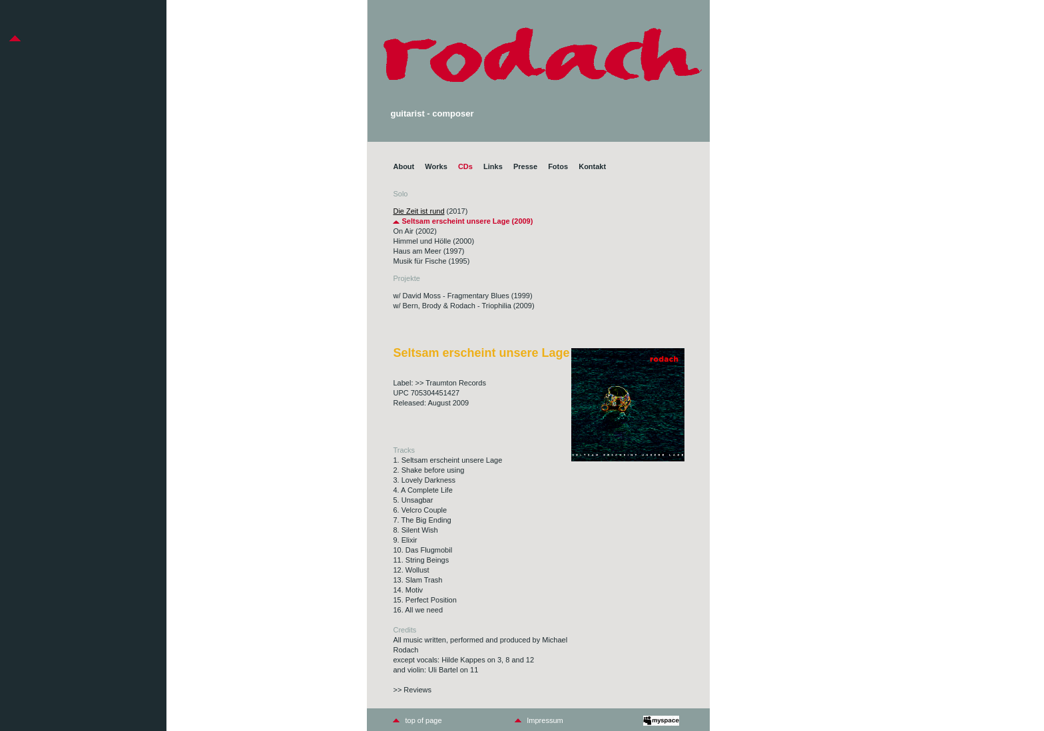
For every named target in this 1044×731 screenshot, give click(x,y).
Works (436, 166)
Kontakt (592, 166)
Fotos (558, 166)
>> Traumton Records (450, 383)
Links (493, 166)
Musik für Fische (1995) (431, 261)
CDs (465, 166)
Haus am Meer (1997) (428, 251)
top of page (423, 720)
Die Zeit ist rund (418, 211)
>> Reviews (412, 690)
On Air (403, 231)
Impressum (545, 720)
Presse (525, 166)
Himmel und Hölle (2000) (433, 241)
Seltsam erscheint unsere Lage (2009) (463, 221)
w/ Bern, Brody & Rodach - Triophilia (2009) (463, 306)
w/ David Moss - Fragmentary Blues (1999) (462, 296)
